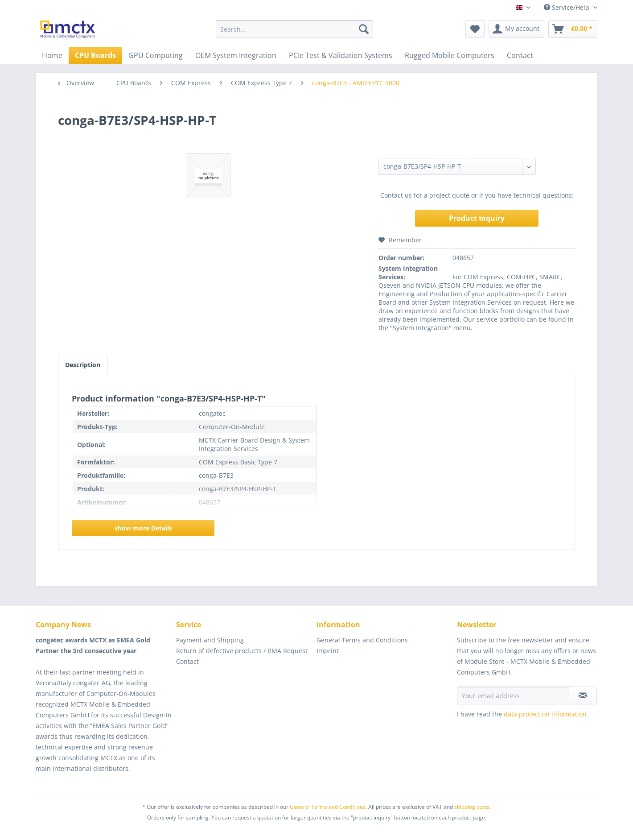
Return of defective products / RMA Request (242, 650)
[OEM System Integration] (236, 55)
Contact (187, 661)
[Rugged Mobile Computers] (450, 55)
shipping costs (471, 807)
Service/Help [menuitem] (567, 7)
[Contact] (520, 55)
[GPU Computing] (155, 55)
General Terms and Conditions (362, 640)
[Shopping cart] (572, 29)
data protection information (545, 714)
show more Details (143, 528)
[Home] (52, 55)
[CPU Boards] (95, 55)
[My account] (516, 29)
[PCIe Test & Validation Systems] (341, 55)
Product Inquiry (477, 218)
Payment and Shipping (210, 640)
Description (82, 364)
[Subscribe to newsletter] (583, 695)
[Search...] (294, 29)
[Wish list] (475, 29)
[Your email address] (513, 695)
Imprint (327, 650)
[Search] (363, 29)
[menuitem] (294, 29)
